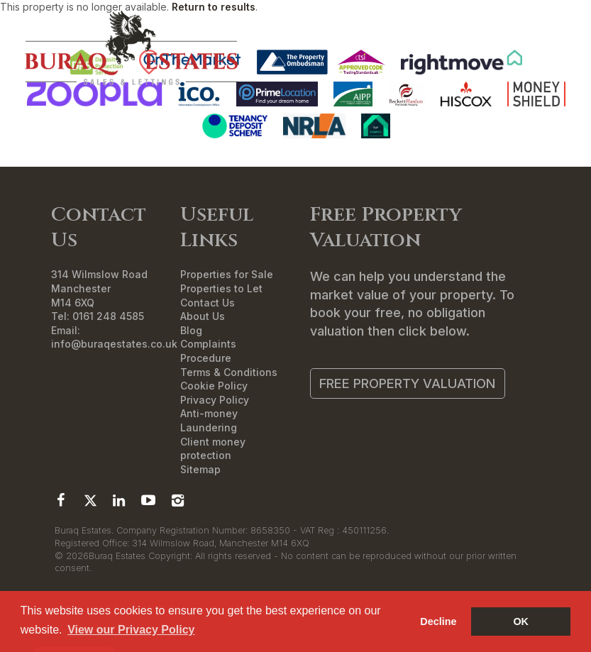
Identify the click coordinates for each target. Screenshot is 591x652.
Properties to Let (221, 288)
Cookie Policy (214, 386)
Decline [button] (438, 621)
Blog (191, 330)
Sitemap (200, 469)
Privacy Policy (214, 400)
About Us (202, 316)
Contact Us (207, 303)
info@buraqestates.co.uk (114, 344)
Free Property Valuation (407, 383)
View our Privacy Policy (130, 630)
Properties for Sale (226, 274)
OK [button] (521, 621)
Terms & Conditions (228, 372)
